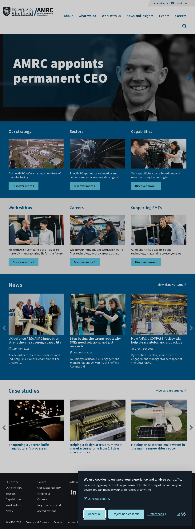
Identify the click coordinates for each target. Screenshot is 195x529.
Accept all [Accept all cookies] (94, 514)
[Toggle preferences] (157, 514)
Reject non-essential (126, 514)
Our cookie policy (99, 499)
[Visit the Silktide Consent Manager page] (181, 514)
